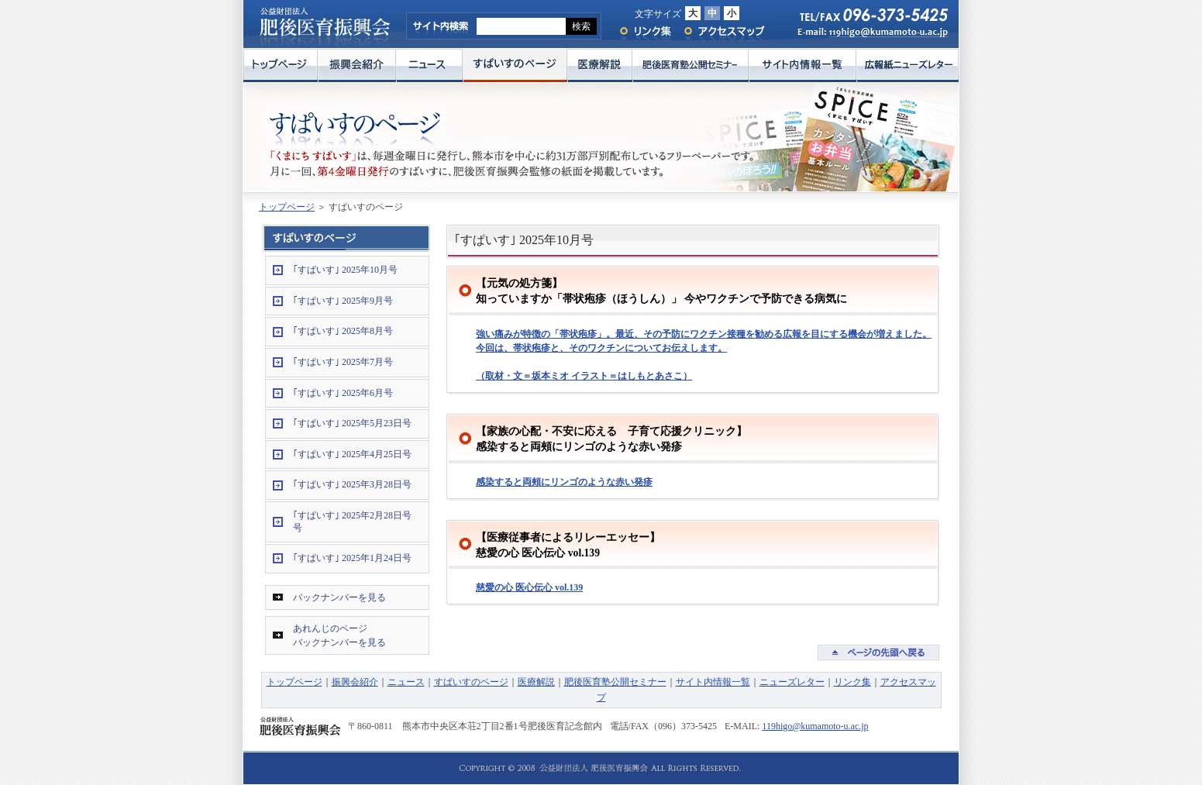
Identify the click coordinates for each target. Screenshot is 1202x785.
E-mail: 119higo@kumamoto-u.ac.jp (865, 36)
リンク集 (644, 31)
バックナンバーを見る (339, 597)
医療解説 (599, 65)
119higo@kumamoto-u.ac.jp (815, 726)
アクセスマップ (724, 31)
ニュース (429, 65)
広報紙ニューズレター (907, 65)
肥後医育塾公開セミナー (690, 65)
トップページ (280, 65)
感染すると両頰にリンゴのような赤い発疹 (564, 482)
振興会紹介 (357, 65)
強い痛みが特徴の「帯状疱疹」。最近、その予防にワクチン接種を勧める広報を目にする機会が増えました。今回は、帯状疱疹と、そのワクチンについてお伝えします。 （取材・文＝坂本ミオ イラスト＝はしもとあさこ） (704, 355)
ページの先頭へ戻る (878, 652)
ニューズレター (792, 682)
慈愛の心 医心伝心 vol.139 (529, 587)
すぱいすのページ (515, 65)
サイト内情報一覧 (802, 65)
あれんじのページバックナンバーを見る (339, 635)
